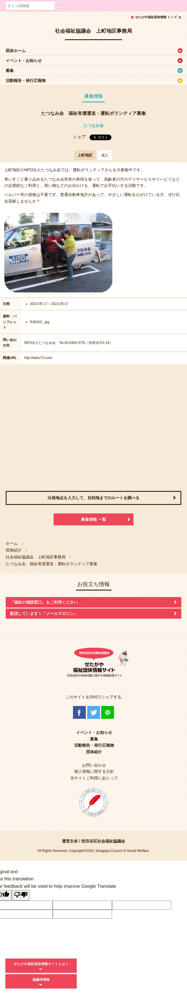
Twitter (93, 712)
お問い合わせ (94, 765)
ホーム (12, 543)
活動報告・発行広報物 (26, 80)
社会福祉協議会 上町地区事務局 (36, 557)
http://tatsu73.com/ (38, 358)
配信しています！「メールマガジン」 (44, 613)
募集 (10, 70)
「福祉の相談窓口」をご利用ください (44, 602)
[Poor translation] (21, 895)
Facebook (79, 712)
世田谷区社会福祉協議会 (103, 841)
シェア (79, 136)
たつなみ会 (93, 125)
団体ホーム (16, 50)
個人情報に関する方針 (94, 771)
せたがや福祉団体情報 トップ (156, 17)
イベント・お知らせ (24, 60)
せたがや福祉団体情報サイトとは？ (41, 964)
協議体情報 (41, 980)
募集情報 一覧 (93, 519)
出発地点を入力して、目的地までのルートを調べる (93, 498)
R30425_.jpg (39, 322)
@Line (107, 712)
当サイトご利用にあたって (94, 778)
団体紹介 (14, 550)
